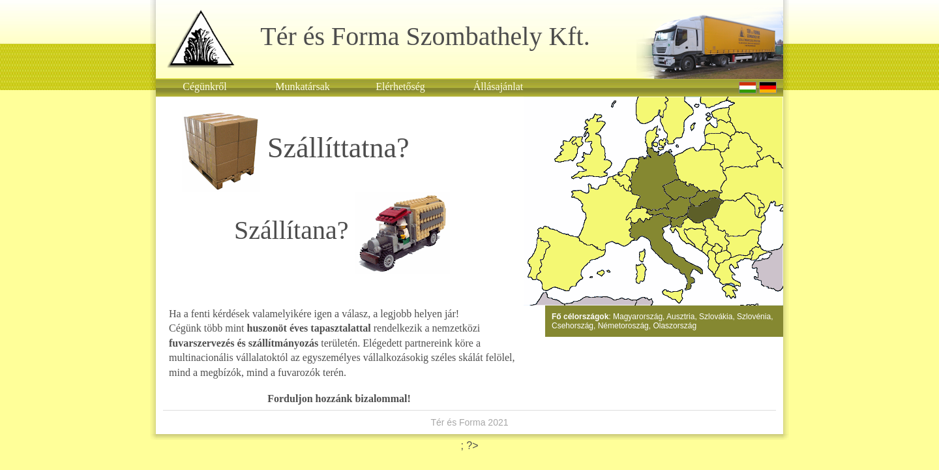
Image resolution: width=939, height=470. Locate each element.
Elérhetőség (400, 86)
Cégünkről (205, 86)
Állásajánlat (498, 86)
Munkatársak (302, 86)
